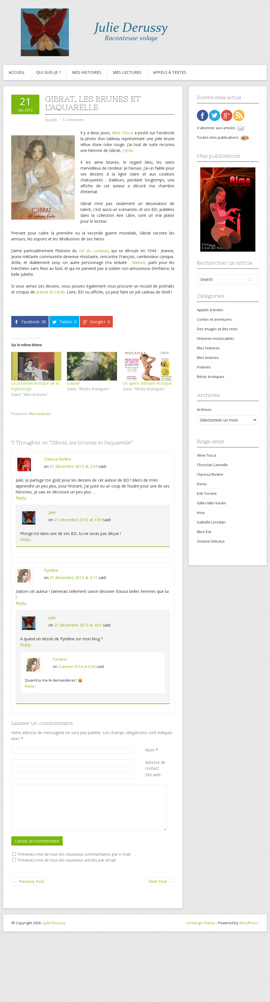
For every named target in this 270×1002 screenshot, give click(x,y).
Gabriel (73, 383)
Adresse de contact (159, 765)
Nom (149, 750)
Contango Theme (200, 922)
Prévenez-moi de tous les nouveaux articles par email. (67, 860)
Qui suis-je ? (48, 72)
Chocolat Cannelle (212, 464)
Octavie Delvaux (211, 541)
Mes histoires (86, 72)
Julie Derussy (55, 922)
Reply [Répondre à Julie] (26, 539)
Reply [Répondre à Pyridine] (22, 603)
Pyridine (51, 570)
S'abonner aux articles (220, 127)
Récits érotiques (210, 376)
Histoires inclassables (215, 338)
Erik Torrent (207, 493)
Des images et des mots (217, 328)
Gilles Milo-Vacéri (211, 502)
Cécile (127, 150)
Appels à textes (169, 72)
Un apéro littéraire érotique (147, 383)
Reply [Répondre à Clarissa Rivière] (22, 497)
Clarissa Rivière (57, 459)
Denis (202, 483)
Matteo (138, 262)
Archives (204, 409)
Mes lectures (127, 72)
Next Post (160, 881)
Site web (153, 774)
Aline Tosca (122, 132)
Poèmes (204, 367)
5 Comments (73, 119)
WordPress (248, 922)
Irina (200, 512)
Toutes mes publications (223, 137)
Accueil (17, 72)
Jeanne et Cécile (50, 292)
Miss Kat (204, 531)
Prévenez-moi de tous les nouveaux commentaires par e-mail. (74, 854)
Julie (52, 512)
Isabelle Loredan (211, 522)
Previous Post (29, 881)
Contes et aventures (214, 319)
